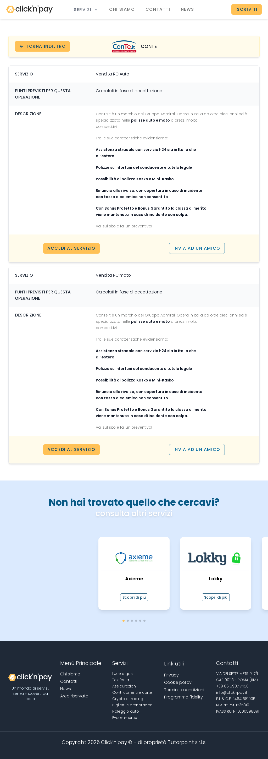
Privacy (171, 675)
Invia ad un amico (197, 248)
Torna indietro (42, 46)
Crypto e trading (127, 698)
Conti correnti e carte (132, 692)
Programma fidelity (183, 697)
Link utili (174, 663)
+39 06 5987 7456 (232, 686)
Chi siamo (122, 9)
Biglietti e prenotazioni (132, 705)
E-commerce (124, 717)
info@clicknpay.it (231, 692)
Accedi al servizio (71, 248)
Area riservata (74, 696)
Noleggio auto (125, 711)
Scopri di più (134, 597)
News (187, 9)
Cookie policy (178, 682)
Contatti (158, 9)
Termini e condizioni (184, 690)
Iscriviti (247, 9)
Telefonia (120, 679)
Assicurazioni (124, 686)
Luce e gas (122, 673)
